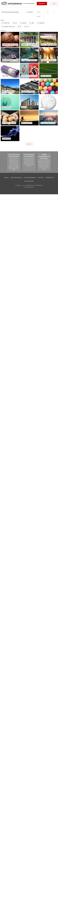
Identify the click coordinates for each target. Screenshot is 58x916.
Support (6, 177)
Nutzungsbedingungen (30, 177)
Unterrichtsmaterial (28, 3)
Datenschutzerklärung (16, 177)
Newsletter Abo (50, 177)
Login (54, 3)
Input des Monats (29, 181)
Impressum (41, 177)
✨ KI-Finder (29, 12)
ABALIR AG (31, 187)
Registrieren (42, 3)
